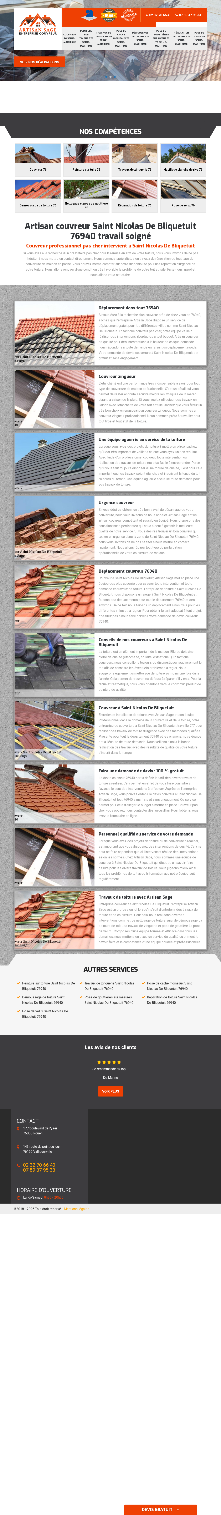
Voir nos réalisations (39, 62)
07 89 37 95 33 (188, 15)
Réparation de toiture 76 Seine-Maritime (181, 38)
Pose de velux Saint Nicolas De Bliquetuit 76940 (45, 1014)
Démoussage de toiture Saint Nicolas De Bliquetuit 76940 (43, 1000)
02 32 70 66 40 (158, 15)
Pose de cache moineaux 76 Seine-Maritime (121, 38)
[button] (106, 77)
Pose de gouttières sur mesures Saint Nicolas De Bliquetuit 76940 (108, 1000)
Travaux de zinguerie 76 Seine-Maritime (103, 38)
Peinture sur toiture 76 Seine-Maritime (86, 38)
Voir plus (110, 1091)
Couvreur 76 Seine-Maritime (69, 38)
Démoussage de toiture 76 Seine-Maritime (140, 38)
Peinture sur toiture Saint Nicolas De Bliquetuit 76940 (48, 986)
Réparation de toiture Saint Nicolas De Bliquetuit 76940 (172, 1000)
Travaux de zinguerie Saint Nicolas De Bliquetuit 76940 (109, 986)
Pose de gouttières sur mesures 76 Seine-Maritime (161, 38)
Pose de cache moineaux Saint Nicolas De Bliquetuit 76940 (169, 986)
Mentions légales (76, 1209)
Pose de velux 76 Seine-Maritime (199, 38)
